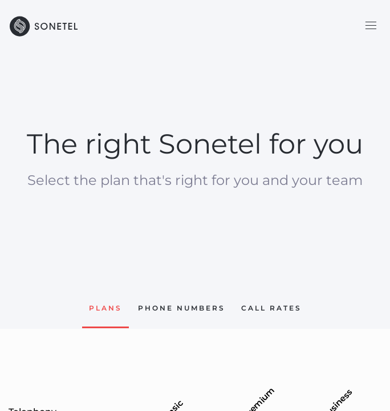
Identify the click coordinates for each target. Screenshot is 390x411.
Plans (105, 308)
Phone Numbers (181, 308)
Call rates (271, 308)
